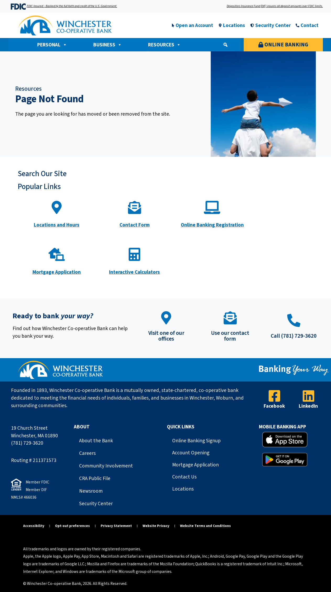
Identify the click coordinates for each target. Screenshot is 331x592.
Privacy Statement (116, 525)
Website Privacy (156, 525)
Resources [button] (164, 45)
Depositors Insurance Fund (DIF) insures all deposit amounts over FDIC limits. (275, 6)
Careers (87, 453)
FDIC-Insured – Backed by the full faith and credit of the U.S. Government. (72, 6)
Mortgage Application (56, 272)
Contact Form (135, 225)
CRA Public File (94, 478)
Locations (183, 489)
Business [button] (107, 45)
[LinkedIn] (308, 395)
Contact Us (184, 477)
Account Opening (190, 452)
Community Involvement (106, 466)
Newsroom (91, 491)
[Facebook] (274, 395)
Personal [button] (52, 45)
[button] (225, 45)
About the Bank (96, 440)
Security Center (96, 503)
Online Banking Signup (196, 440)
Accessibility (33, 525)
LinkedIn (308, 406)
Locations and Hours (56, 225)
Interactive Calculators (134, 272)
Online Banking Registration (212, 225)
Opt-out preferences (72, 525)
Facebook (274, 406)
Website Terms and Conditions (205, 525)
